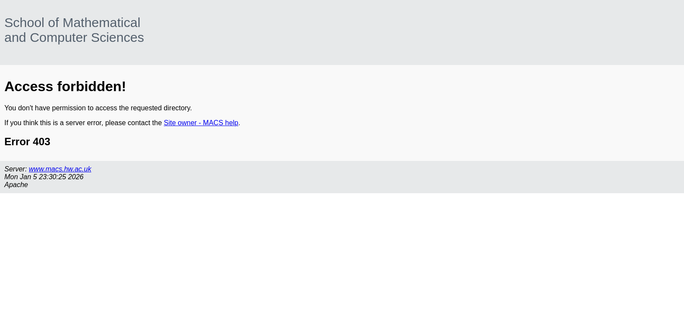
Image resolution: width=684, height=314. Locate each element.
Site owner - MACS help (201, 122)
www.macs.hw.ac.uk (60, 169)
